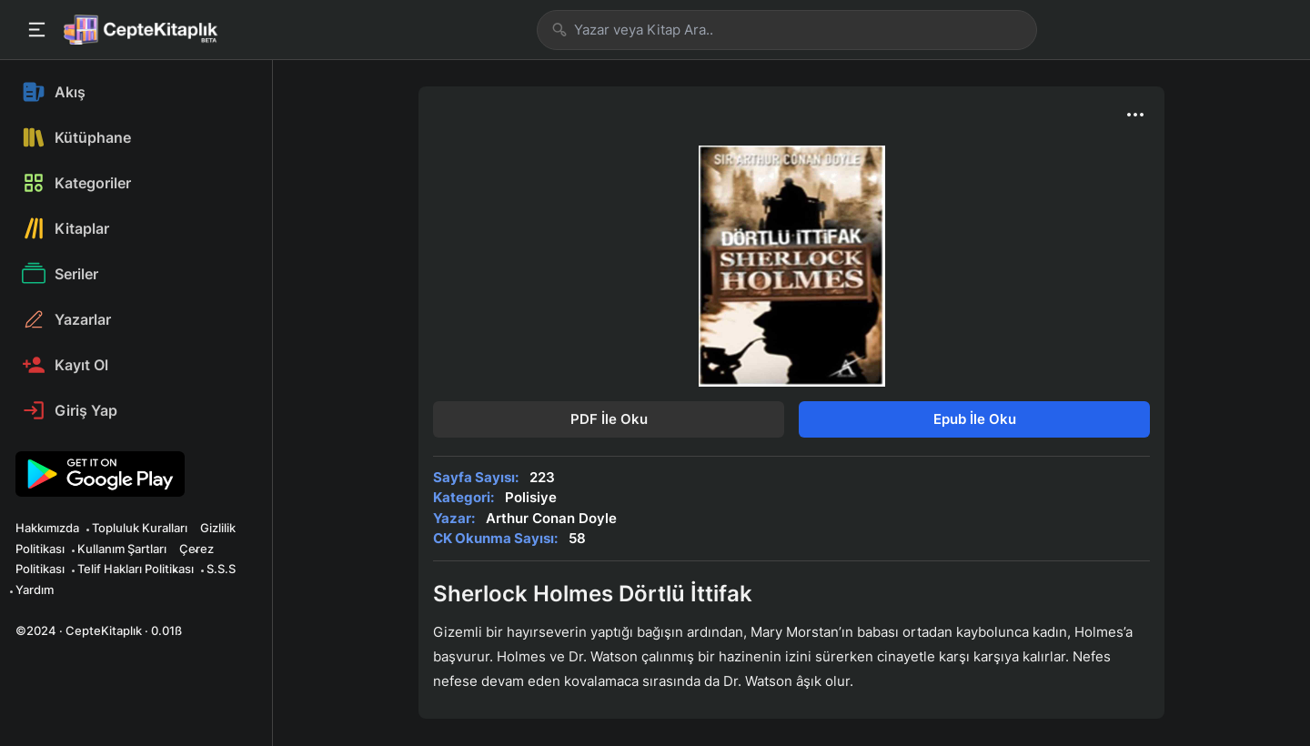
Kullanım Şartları (121, 548)
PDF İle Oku (609, 419)
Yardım (34, 589)
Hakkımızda (47, 527)
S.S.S (221, 568)
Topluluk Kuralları (139, 527)
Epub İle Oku (974, 419)
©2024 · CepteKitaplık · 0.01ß (98, 630)
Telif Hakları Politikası (135, 568)
